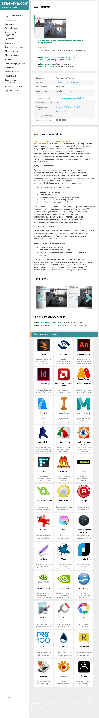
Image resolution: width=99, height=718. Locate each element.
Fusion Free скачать (48, 66)
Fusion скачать (46, 64)
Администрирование (14, 16)
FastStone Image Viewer (84, 443)
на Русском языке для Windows (70, 98)
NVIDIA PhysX (63, 588)
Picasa (83, 618)
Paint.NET (44, 618)
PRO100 (43, 647)
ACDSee (63, 354)
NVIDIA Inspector (43, 588)
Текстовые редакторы (15, 63)
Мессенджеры (11, 51)
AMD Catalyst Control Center (63, 385)
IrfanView (44, 530)
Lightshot (43, 559)
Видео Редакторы (13, 28)
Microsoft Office (12, 72)
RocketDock (84, 647)
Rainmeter (63, 647)
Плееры (8, 59)
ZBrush (84, 676)
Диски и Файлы (12, 90)
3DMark (43, 354)
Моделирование (12, 55)
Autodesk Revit (43, 442)
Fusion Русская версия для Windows (55, 60)
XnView (64, 676)
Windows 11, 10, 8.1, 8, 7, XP (68, 107)
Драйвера (9, 39)
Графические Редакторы (11, 33)
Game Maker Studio (44, 501)
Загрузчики (10, 43)
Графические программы (11, 81)
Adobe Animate (83, 354)
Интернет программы (14, 86)
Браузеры (9, 24)
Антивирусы (10, 20)
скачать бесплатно (49, 322)
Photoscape (64, 618)
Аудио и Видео (12, 76)
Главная (7, 697)
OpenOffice (83, 588)
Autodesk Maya (83, 413)
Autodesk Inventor (63, 413)
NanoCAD (84, 559)
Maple (63, 559)
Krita (64, 530)
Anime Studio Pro (84, 384)
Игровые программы (14, 47)
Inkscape (83, 501)
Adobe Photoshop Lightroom (83, 531)
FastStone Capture (63, 442)
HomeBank (63, 501)
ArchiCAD (44, 413)
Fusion (83, 471)
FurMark (63, 471)
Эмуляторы (10, 67)
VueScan (43, 676)
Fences (44, 471)
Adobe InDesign (43, 384)
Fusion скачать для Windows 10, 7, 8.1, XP (57, 58)
